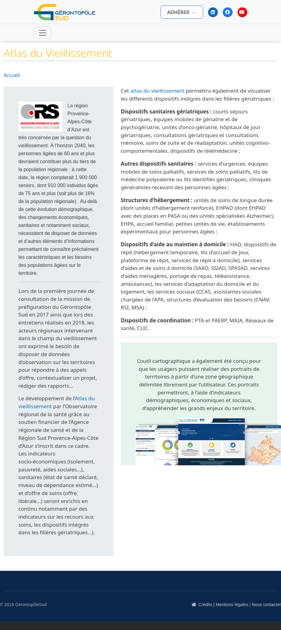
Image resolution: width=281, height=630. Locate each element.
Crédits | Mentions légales (224, 604)
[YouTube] (242, 12)
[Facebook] (228, 12)
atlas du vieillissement (157, 90)
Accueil (12, 75)
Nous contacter (266, 604)
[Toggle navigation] (42, 33)
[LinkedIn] (213, 12)
